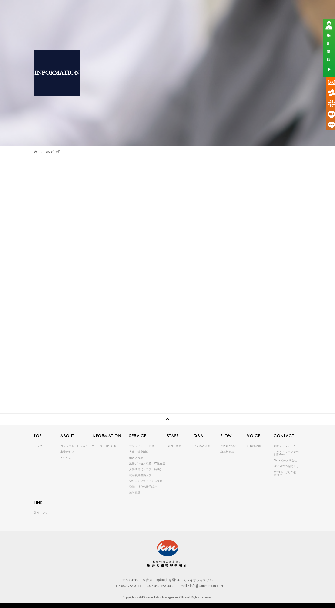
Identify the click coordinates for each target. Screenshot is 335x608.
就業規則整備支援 (140, 475)
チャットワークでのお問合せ (286, 453)
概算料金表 (227, 451)
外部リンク (41, 512)
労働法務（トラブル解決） (146, 469)
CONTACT (269, 8)
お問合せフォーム (285, 446)
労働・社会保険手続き (143, 486)
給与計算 (134, 492)
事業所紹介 (67, 451)
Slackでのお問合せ (285, 460)
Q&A (209, 8)
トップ (38, 446)
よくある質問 (202, 446)
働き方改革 (136, 457)
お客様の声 (254, 446)
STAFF (189, 8)
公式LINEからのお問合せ (285, 473)
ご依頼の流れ (228, 446)
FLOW (228, 8)
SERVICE (172, 8)
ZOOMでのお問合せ (286, 466)
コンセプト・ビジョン (74, 446)
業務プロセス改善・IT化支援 (147, 463)
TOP (99, 8)
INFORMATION (146, 8)
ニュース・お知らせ (104, 446)
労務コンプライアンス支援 (146, 481)
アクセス (65, 457)
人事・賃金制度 (139, 451)
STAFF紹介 (174, 446)
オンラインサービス (141, 446)
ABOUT (120, 8)
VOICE (249, 8)
